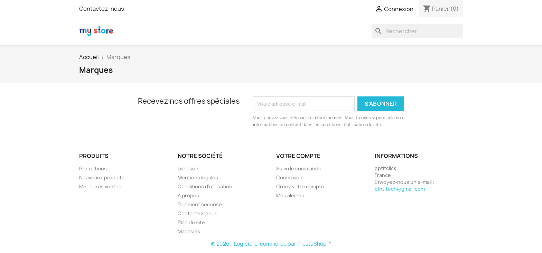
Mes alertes (290, 195)
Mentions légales (198, 177)
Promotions (93, 168)
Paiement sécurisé (200, 204)
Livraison (188, 168)
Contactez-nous (101, 8)
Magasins (189, 231)
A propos (188, 195)
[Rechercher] (417, 31)
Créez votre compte (300, 186)
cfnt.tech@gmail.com (400, 189)
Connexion (289, 177)
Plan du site (191, 222)
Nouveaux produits (101, 177)
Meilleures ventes (100, 186)
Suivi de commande (298, 168)
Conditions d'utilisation (205, 186)
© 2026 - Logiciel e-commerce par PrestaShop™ (271, 243)
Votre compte (298, 156)
